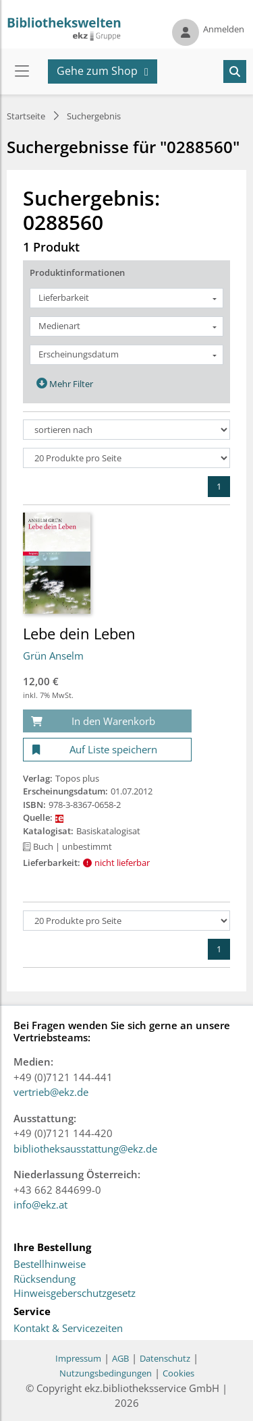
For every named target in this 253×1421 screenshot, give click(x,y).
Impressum (78, 1358)
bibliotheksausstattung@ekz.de (85, 1148)
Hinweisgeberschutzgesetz (74, 1293)
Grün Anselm (53, 655)
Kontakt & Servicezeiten (68, 1328)
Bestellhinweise (49, 1264)
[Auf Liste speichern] (107, 749)
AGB (120, 1358)
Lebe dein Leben (79, 633)
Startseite (26, 116)
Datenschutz (165, 1358)
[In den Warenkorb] (107, 721)
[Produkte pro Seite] (126, 458)
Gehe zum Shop (97, 70)
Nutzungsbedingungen (105, 1373)
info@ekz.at (40, 1204)
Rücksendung (44, 1279)
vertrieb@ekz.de (50, 1092)
